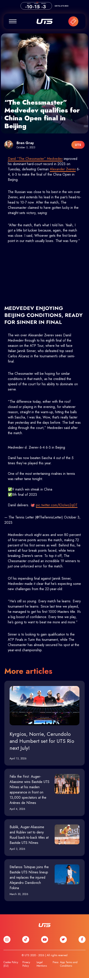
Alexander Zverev (63, 169)
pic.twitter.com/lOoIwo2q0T (56, 505)
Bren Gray (25, 142)
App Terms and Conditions (68, 964)
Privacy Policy (26, 964)
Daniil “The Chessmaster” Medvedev (35, 158)
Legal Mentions (42, 964)
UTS (44, 21)
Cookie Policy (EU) (10, 964)
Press (55, 962)
